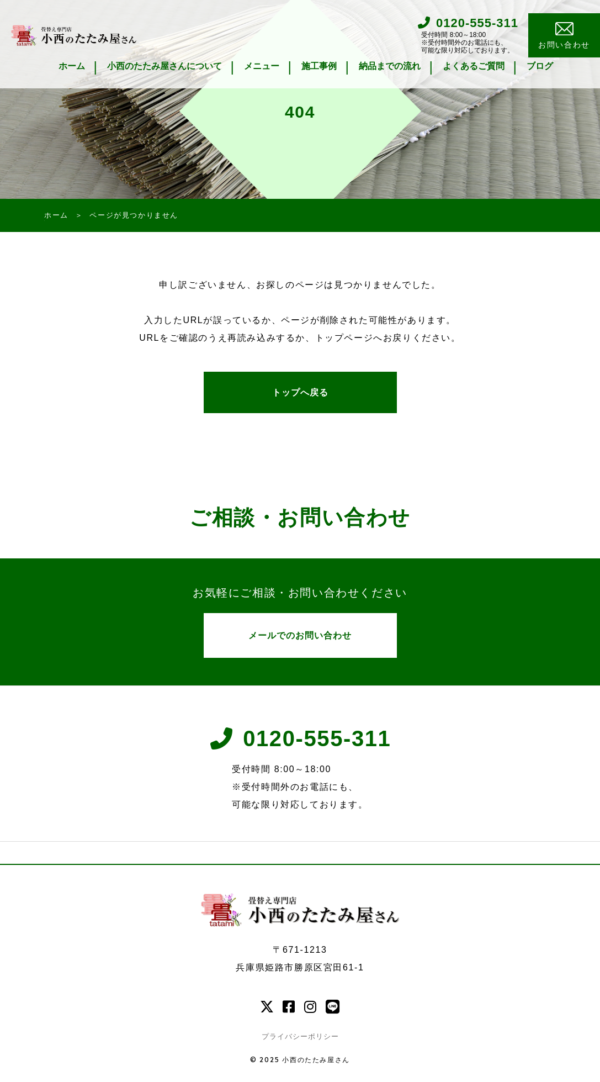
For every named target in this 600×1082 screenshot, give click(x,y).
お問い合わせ (564, 36)
